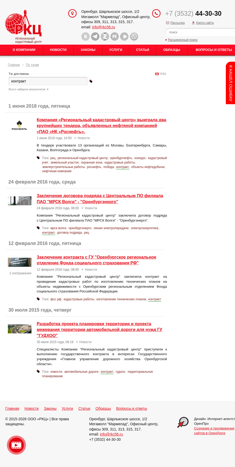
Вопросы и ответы (131, 408)
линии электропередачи (111, 228)
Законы (88, 50)
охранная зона (91, 162)
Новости (58, 50)
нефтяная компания (56, 171)
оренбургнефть (121, 158)
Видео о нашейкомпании (16, 445)
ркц (52, 158)
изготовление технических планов (121, 299)
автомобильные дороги (81, 372)
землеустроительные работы (63, 167)
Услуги (115, 50)
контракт (122, 167)
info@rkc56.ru (103, 27)
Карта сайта (205, 23)
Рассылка (177, 23)
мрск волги (58, 228)
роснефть (94, 167)
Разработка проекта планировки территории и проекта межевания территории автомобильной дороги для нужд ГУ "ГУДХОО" (99, 330)
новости (56, 372)
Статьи (142, 50)
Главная (14, 65)
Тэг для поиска (19, 73)
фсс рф (55, 299)
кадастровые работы (119, 162)
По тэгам (32, 65)
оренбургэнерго (79, 228)
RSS (162, 73)
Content (230, 83)
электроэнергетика (144, 228)
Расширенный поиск (182, 40)
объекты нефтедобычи (147, 167)
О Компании (24, 50)
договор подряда (69, 232)
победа (109, 167)
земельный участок (65, 162)
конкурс (140, 158)
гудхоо (120, 372)
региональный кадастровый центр (83, 158)
